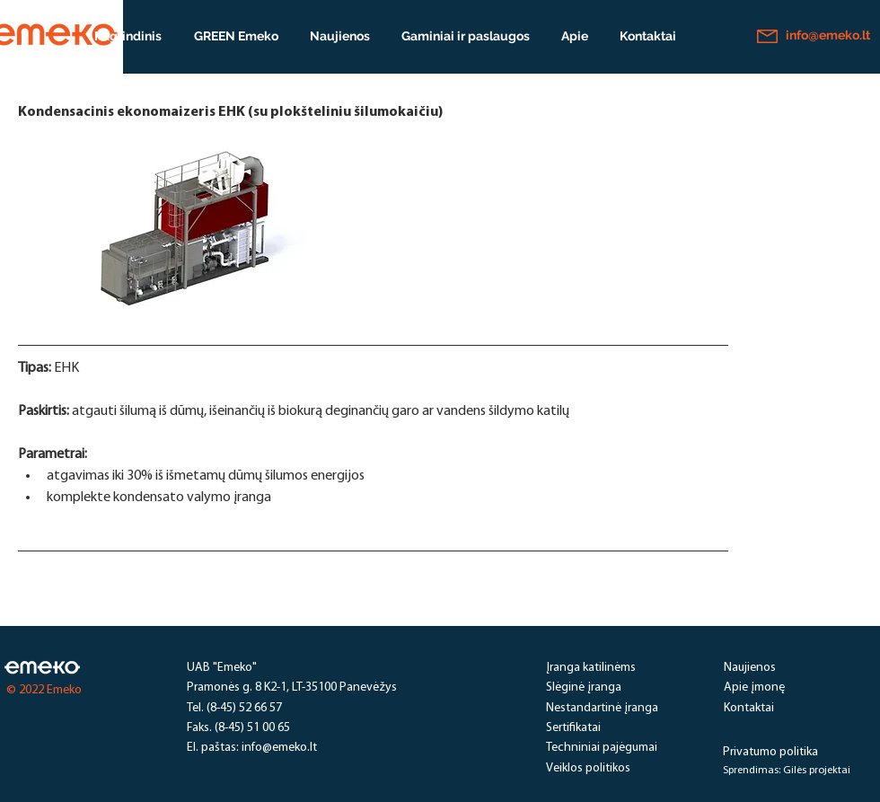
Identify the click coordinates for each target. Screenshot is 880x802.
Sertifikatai (573, 728)
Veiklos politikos (588, 768)
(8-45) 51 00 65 (252, 728)
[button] (465, 35)
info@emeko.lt (279, 747)
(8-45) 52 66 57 (244, 708)
